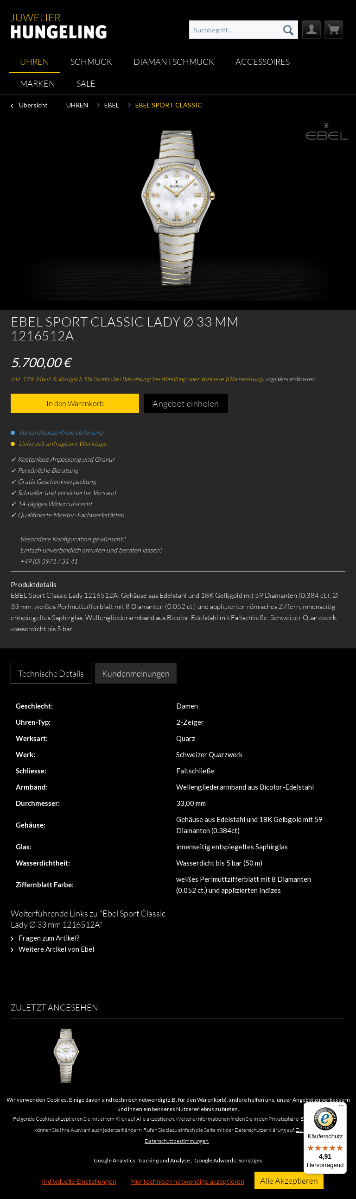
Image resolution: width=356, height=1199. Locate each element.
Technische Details (51, 673)
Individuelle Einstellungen (79, 1181)
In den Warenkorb (75, 403)
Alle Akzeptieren (289, 1180)
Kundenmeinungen (136, 673)
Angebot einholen (186, 403)
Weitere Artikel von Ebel (52, 949)
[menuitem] (243, 29)
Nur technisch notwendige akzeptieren (187, 1181)
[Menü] (341, 1107)
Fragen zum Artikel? (45, 938)
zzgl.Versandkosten (290, 379)
